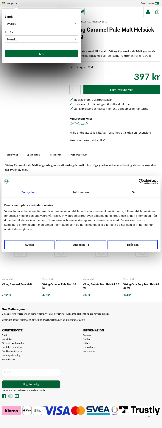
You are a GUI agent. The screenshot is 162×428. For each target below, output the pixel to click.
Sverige (10, 3)
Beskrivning (12, 154)
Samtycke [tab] (28, 192)
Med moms (150, 4)
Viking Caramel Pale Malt (17, 284)
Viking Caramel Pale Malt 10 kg (59, 286)
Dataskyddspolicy (11, 355)
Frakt (4, 335)
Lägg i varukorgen (121, 89)
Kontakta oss (8, 359)
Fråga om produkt (78, 154)
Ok (41, 53)
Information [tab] (81, 192)
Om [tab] (134, 192)
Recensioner (55, 154)
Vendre (42, 390)
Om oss (87, 335)
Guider (86, 339)
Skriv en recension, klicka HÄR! (87, 140)
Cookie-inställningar (12, 351)
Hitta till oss (89, 343)
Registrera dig (31, 384)
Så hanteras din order (13, 343)
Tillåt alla (133, 244)
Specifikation (33, 154)
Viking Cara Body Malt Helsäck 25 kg (141, 286)
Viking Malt (7, 279)
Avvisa (29, 244)
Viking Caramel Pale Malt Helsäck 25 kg (85, 21)
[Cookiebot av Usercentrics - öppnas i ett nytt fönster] (141, 181)
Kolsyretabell (89, 351)
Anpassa (81, 244)
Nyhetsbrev (89, 347)
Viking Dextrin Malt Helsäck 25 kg (101, 286)
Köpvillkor (7, 339)
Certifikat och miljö (12, 347)
